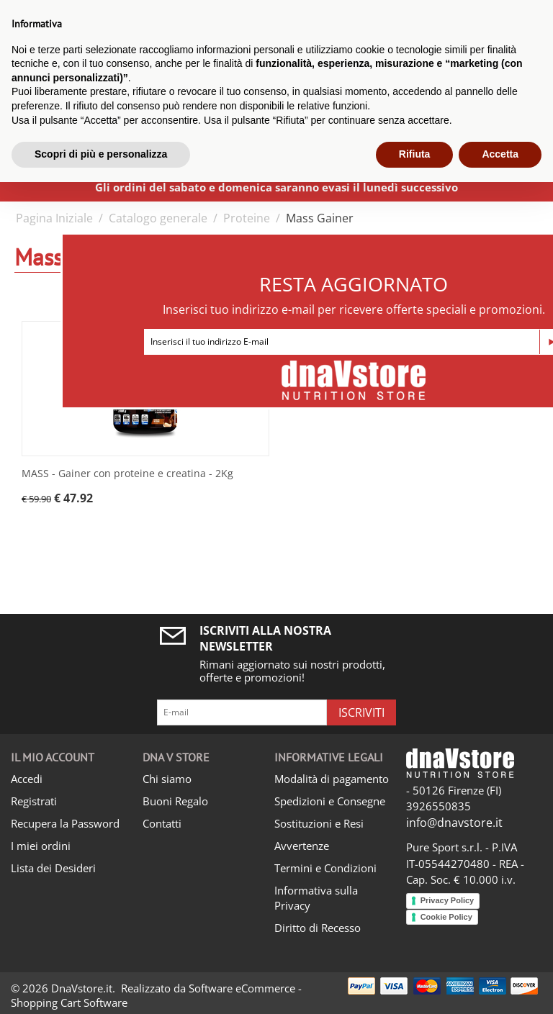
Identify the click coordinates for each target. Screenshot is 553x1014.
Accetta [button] (500, 154)
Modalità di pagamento (331, 778)
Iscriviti (361, 712)
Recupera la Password (65, 823)
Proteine (246, 218)
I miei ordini (41, 845)
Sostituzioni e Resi (319, 823)
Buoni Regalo (175, 801)
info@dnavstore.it (454, 822)
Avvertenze (301, 845)
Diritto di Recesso (317, 927)
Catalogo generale (158, 218)
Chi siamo (167, 778)
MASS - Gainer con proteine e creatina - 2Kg (127, 474)
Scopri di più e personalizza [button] (101, 154)
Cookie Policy (446, 917)
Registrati (34, 801)
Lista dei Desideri (53, 868)
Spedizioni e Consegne (329, 801)
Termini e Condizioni (325, 868)
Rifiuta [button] (415, 154)
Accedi (26, 778)
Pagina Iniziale (54, 218)
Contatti (162, 823)
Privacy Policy (448, 900)
